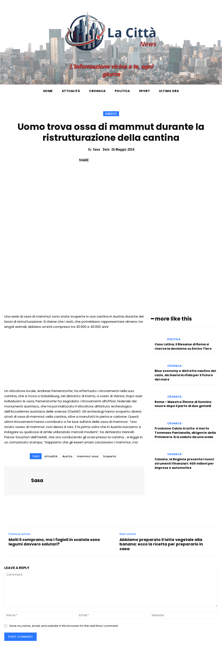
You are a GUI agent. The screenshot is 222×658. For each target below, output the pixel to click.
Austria (67, 456)
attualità (50, 456)
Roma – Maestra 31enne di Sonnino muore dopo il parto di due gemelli (183, 403)
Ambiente (111, 113)
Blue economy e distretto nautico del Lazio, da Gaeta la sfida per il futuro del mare (185, 374)
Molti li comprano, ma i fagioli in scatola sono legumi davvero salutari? (54, 542)
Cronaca (174, 365)
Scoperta (109, 456)
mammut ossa (87, 456)
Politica (173, 339)
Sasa (96, 149)
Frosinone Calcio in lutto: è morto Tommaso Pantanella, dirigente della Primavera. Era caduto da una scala (185, 432)
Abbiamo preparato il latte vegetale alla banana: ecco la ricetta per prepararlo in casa (161, 544)
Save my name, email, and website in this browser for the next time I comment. (63, 626)
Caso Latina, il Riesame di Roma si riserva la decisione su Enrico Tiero (183, 346)
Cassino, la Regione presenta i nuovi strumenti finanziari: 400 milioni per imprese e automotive (184, 463)
